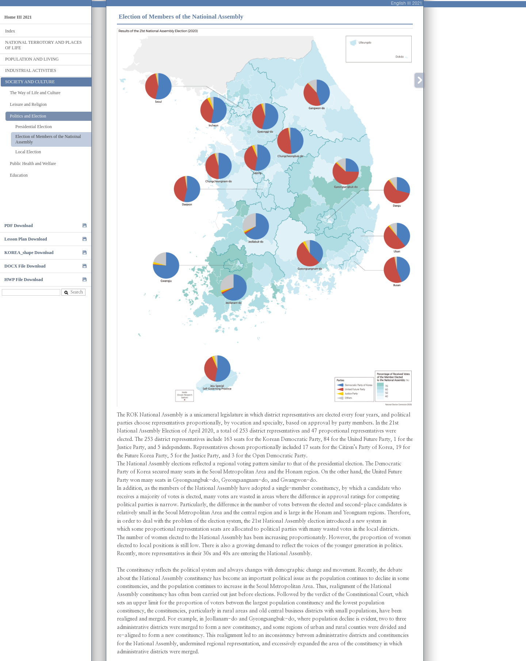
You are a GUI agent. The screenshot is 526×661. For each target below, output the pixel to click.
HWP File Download (23, 279)
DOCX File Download (25, 266)
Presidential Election (33, 126)
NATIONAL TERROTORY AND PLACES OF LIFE (43, 45)
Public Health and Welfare (33, 163)
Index (10, 31)
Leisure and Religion (28, 104)
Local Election (28, 151)
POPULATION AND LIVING (32, 59)
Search (73, 292)
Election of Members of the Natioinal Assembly (48, 139)
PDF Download (18, 225)
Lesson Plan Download (25, 239)
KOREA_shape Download (28, 252)
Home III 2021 (18, 17)
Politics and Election (28, 116)
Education (19, 175)
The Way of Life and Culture (35, 92)
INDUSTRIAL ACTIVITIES (30, 70)
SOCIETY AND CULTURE (30, 81)
